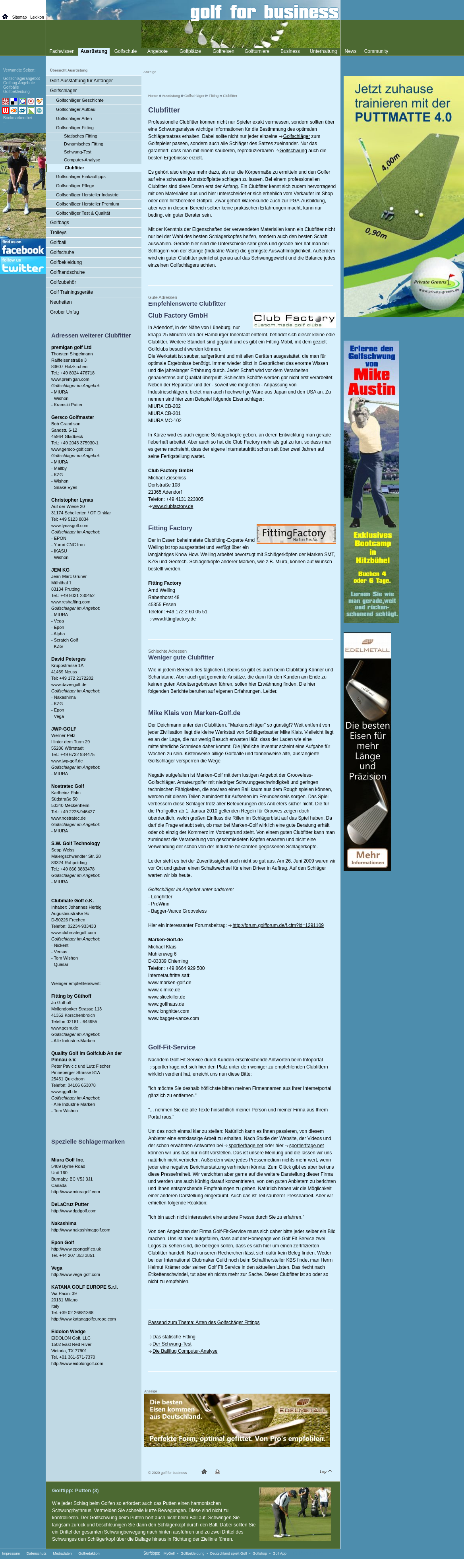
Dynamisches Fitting (83, 144)
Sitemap (19, 17)
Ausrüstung (171, 96)
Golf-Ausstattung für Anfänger (81, 80)
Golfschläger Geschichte (80, 100)
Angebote (157, 51)
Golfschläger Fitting (75, 127)
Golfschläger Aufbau (75, 109)
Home (153, 96)
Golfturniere (257, 51)
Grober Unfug (64, 312)
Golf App (280, 1553)
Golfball (58, 242)
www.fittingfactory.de (174, 619)
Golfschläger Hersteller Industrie (87, 194)
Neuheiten (61, 302)
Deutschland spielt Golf (228, 1553)
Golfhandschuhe (67, 272)
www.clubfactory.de (173, 506)
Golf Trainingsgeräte (71, 292)
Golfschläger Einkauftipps (81, 176)
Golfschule (125, 51)
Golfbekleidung (66, 262)
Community (376, 51)
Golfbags (59, 222)
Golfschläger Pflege (75, 185)
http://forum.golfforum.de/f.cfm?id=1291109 (278, 925)
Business (290, 51)
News (350, 51)
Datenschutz (36, 1553)
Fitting (214, 96)
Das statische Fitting (174, 1337)
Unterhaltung (323, 51)
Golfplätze (190, 51)
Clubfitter (230, 96)
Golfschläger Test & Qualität (83, 213)
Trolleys (58, 232)
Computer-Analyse (82, 159)
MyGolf (169, 1553)
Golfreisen (223, 51)
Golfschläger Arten (74, 118)
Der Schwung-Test (172, 1344)
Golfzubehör (63, 282)
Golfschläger (194, 96)
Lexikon (37, 17)
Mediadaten (62, 1553)
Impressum (11, 1553)
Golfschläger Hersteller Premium (87, 204)
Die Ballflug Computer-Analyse (185, 1351)
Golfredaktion (89, 1553)
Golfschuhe (62, 252)
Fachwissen (61, 51)
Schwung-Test (77, 151)
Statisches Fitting (80, 136)
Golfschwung (293, 150)
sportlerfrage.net (170, 1067)
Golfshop (260, 1553)
